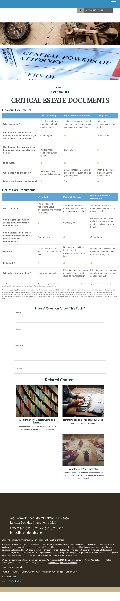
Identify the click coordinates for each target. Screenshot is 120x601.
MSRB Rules (40, 572)
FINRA (12, 581)
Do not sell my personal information (63, 563)
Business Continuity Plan (24, 572)
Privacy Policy (7, 572)
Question (18, 345)
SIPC (19, 581)
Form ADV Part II (54, 572)
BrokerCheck (58, 540)
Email (18, 329)
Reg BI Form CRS (69, 572)
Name (18, 313)
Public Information (9, 576)
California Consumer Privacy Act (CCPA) (84, 560)
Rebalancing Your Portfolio (83, 469)
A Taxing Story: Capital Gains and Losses (37, 421)
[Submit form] (20, 368)
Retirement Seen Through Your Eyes (83, 419)
